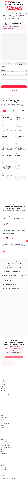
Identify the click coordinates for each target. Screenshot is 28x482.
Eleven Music (3, 427)
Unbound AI (3, 384)
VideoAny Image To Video (5, 392)
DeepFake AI (3, 396)
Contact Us (3, 465)
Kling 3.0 (2, 404)
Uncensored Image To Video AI (6, 447)
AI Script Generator (4, 417)
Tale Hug (2, 380)
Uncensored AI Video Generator (6, 445)
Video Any (2, 407)
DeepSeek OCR (3, 419)
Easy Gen (2, 413)
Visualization (9, 111)
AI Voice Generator (4, 435)
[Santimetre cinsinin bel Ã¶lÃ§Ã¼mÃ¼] (14, 79)
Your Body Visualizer (14, 86)
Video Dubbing (3, 459)
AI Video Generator (14, 90)
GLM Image (3, 409)
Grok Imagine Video (4, 443)
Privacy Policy (3, 467)
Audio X (2, 439)
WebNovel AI (3, 421)
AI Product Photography (5, 382)
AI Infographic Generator (5, 423)
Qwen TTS (2, 425)
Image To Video (3, 411)
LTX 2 (2, 451)
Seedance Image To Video (5, 394)
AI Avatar (2, 457)
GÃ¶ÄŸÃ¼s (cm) (3, 74)
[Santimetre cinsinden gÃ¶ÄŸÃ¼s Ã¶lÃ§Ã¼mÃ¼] (14, 75)
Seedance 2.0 (3, 400)
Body (23, 111)
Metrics (19, 111)
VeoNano (2, 398)
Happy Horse (3, 388)
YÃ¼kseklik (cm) (4, 66)
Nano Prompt (3, 415)
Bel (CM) (2, 78)
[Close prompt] (25, 23)
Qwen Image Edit (4, 453)
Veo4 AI (2, 386)
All (4, 111)
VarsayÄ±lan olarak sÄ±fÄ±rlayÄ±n (21, 63)
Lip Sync (2, 449)
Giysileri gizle (7, 63)
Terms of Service (4, 469)
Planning (14, 111)
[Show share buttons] (27, 241)
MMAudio (2, 437)
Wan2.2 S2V (3, 433)
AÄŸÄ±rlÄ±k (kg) (3, 70)
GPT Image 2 (3, 390)
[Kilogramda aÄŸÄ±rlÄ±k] (14, 71)
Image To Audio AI (4, 441)
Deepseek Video (4, 402)
